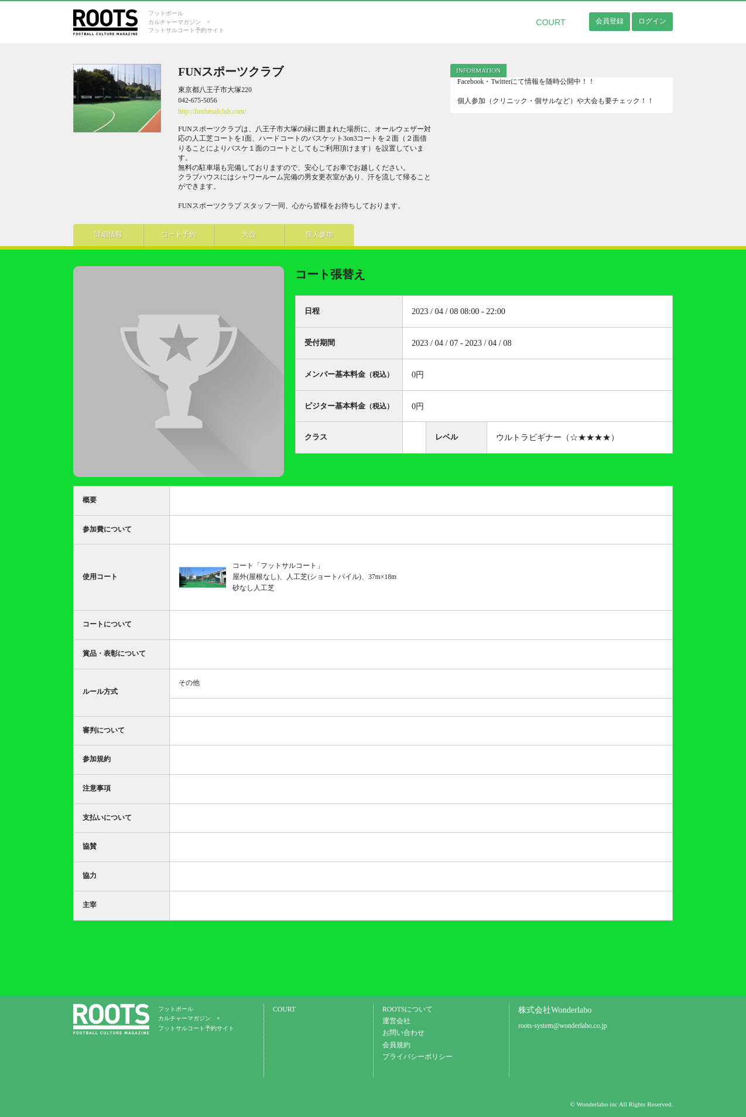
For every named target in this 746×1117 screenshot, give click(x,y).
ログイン (652, 21)
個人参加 (319, 235)
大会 (249, 235)
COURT (551, 22)
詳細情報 (108, 235)
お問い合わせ (403, 1033)
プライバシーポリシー (417, 1057)
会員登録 (610, 21)
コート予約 (178, 235)
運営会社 (396, 1021)
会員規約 (396, 1045)
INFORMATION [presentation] (478, 70)
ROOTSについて (407, 1009)
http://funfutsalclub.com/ (212, 111)
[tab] (478, 70)
